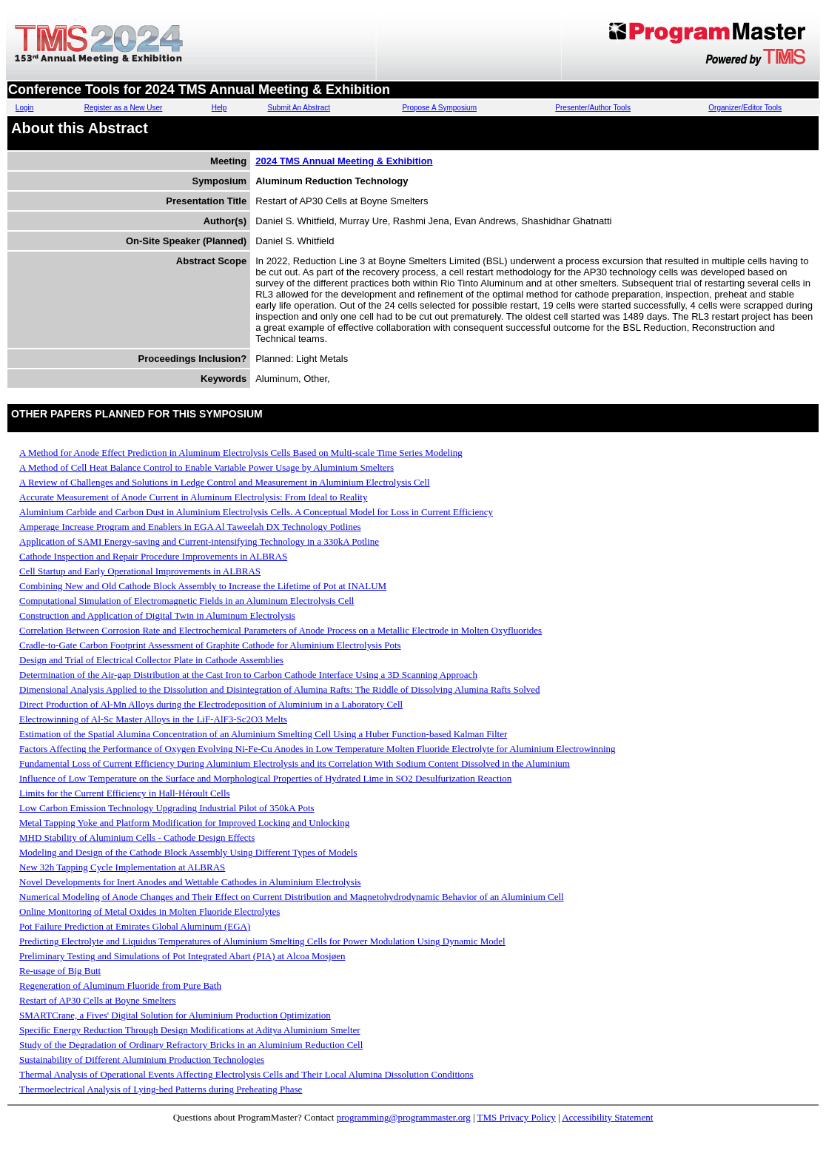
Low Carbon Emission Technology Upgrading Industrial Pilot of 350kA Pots (167, 807)
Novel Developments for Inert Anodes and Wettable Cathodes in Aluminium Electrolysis (190, 881)
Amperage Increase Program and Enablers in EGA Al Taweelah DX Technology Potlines (190, 526)
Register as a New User (123, 108)
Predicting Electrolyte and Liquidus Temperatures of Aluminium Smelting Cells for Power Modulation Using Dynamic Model (262, 941)
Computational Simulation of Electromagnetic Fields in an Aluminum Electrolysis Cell (186, 600)
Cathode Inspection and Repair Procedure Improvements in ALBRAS (153, 556)
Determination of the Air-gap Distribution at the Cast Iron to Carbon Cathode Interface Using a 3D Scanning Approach (248, 674)
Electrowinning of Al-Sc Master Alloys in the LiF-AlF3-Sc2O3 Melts (153, 719)
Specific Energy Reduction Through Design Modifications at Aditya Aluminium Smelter (189, 1029)
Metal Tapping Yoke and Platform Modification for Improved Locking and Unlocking (184, 822)
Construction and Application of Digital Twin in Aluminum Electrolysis (157, 615)
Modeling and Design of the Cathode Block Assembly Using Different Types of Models (188, 852)
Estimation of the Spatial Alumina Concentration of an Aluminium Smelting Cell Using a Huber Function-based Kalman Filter (263, 733)
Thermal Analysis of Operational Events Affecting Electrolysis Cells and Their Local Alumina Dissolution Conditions (246, 1074)
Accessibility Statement (607, 1117)
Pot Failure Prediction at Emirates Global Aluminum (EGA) (134, 926)
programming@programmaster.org (404, 1117)
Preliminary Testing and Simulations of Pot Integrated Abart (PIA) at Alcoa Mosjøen (182, 955)
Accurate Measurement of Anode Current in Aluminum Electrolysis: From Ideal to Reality (193, 497)
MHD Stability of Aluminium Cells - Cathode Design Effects (137, 837)
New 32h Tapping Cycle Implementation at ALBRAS (122, 867)
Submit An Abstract (299, 108)
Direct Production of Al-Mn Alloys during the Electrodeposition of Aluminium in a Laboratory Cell (211, 704)
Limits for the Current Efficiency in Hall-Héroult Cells (124, 793)
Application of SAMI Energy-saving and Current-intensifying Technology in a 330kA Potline (199, 541)
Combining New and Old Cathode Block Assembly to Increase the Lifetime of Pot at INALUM (202, 585)
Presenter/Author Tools (593, 108)
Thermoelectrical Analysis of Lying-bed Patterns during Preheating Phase (160, 1089)
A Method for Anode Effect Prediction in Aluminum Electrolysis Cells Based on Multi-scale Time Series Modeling (241, 452)
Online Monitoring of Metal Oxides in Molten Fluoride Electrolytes (149, 911)
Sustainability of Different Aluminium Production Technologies (141, 1059)
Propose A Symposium (439, 108)
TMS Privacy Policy (516, 1117)
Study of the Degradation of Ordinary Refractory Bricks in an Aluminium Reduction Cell (191, 1044)
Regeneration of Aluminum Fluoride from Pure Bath (120, 985)
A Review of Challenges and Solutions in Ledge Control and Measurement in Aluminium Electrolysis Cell (224, 482)
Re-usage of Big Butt (60, 970)
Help (219, 108)
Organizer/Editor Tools (745, 108)
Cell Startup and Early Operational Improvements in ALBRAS (140, 571)
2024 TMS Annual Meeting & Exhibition (343, 161)
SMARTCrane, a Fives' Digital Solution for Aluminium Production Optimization (175, 1015)
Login (24, 108)
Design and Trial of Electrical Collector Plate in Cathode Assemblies (151, 659)
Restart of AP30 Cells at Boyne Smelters (97, 1000)
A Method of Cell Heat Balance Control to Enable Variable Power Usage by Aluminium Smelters (206, 467)
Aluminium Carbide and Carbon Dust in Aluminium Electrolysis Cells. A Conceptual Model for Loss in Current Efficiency (256, 511)
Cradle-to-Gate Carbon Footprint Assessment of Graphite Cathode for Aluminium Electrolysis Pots (210, 645)
